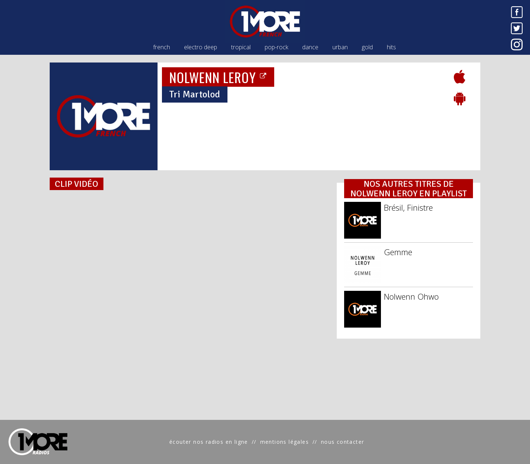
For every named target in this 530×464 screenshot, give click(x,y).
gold (367, 47)
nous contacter (342, 441)
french (161, 47)
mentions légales (284, 441)
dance (310, 47)
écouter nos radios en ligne (208, 441)
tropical (241, 47)
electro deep (200, 47)
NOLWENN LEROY (218, 77)
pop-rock (276, 47)
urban (340, 47)
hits (391, 47)
